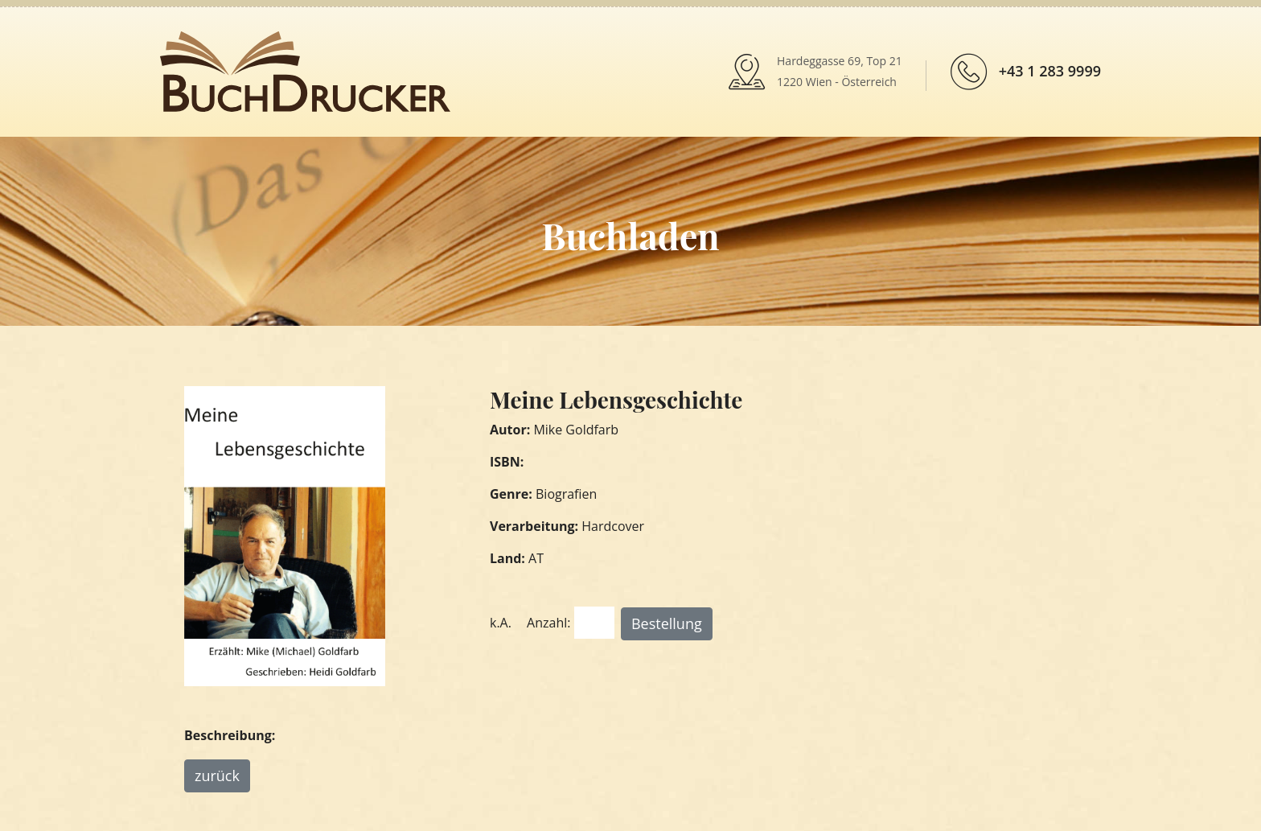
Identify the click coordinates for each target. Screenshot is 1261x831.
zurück (217, 775)
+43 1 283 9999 (1050, 70)
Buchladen (630, 235)
